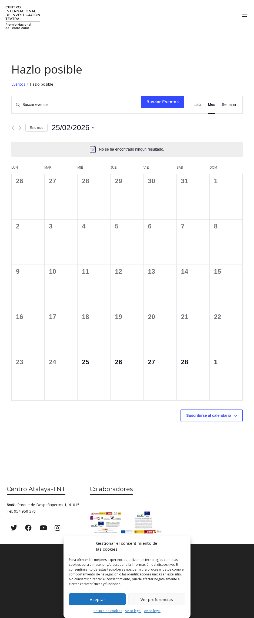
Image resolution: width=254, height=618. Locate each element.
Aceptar (97, 599)
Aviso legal (133, 611)
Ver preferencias (157, 599)
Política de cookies (107, 611)
